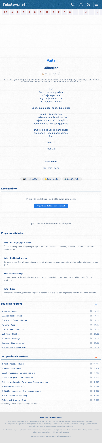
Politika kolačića (52, 436)
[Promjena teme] (88, 4)
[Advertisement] (51, 35)
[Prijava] (81, 4)
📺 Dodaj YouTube (71, 179)
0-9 (5, 12)
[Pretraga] (73, 4)
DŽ (47, 12)
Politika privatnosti (37, 436)
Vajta (51, 60)
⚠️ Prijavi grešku (51, 179)
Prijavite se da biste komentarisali (51, 206)
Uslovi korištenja (65, 436)
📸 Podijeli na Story (31, 179)
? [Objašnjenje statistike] (59, 73)
